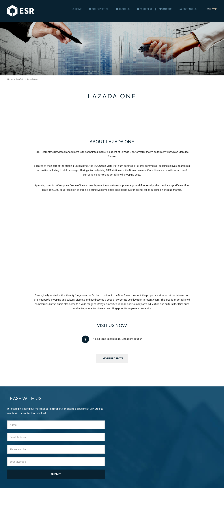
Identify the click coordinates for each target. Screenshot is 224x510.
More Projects (112, 358)
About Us (123, 9)
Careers (165, 9)
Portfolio (144, 9)
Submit (56, 474)
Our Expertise (98, 9)
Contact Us (188, 9)
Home (77, 9)
